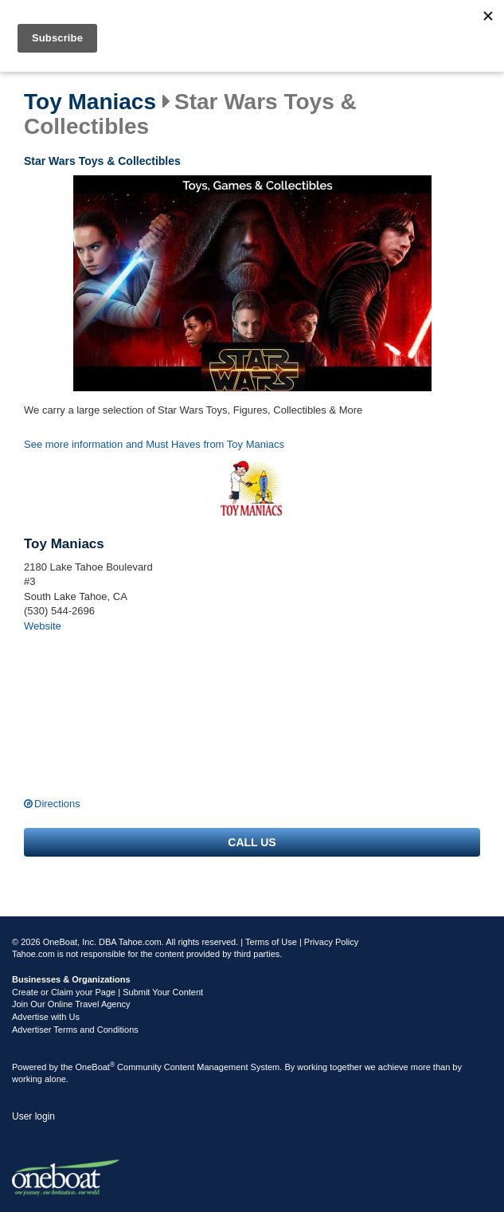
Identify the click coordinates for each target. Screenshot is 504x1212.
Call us (251, 842)
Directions (57, 804)
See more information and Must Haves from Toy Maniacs (154, 444)
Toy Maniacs (90, 102)
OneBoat (95, 1067)
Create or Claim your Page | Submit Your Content (107, 992)
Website (42, 626)
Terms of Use (271, 942)
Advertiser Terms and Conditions (75, 1029)
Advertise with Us (46, 1017)
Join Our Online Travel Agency (71, 1004)
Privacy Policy (331, 942)
